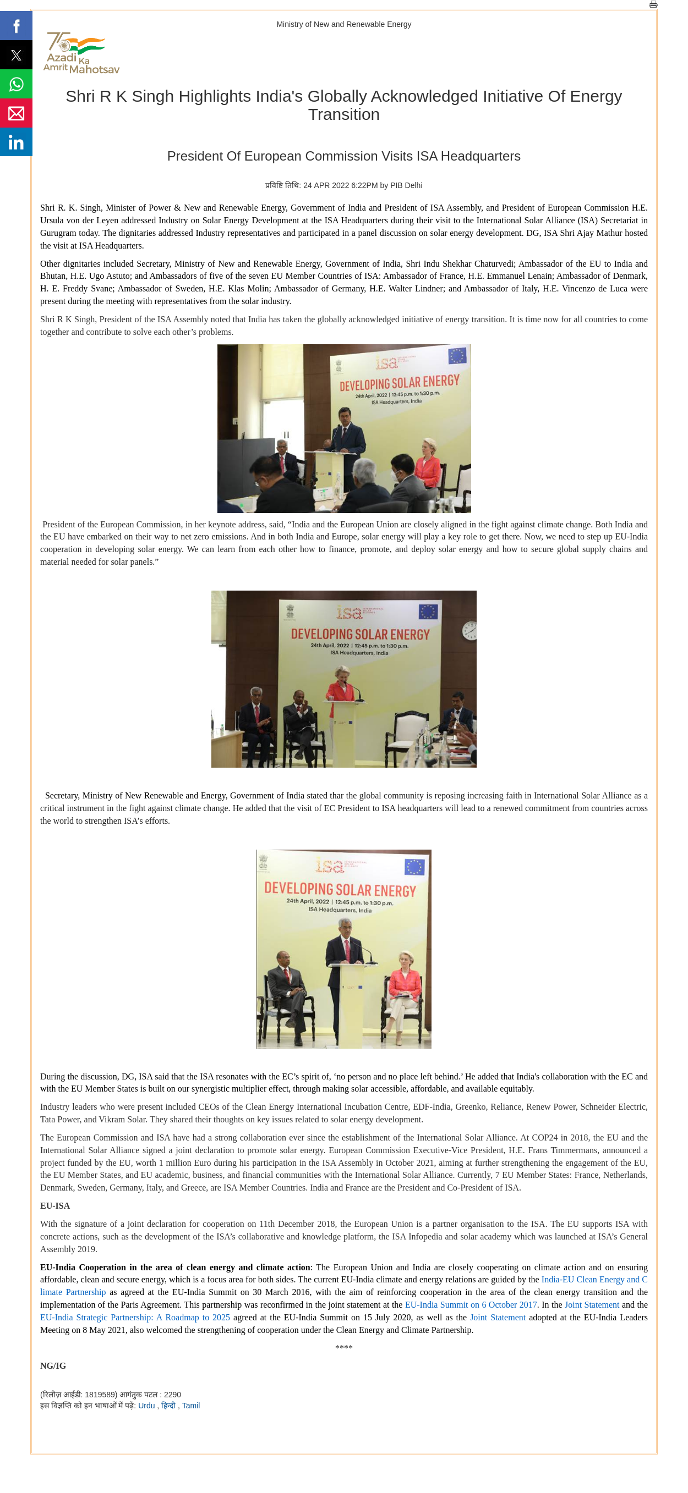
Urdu (147, 1405)
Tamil (191, 1405)
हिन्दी (169, 1405)
